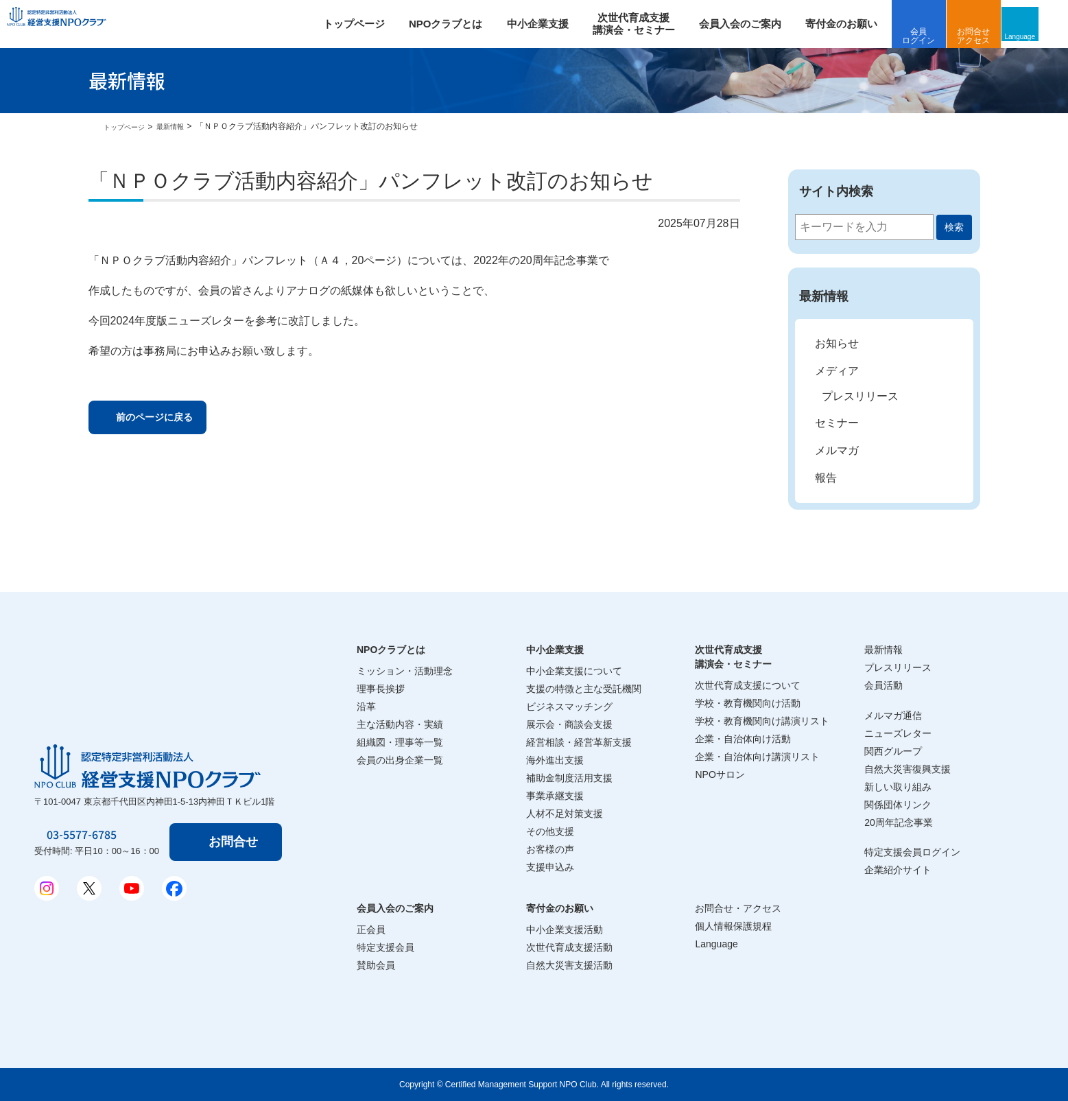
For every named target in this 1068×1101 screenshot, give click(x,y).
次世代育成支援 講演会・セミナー (651, 24)
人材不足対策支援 (564, 813)
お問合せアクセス (991, 36)
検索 (954, 227)
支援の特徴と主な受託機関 (583, 688)
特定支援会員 (385, 947)
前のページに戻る (170, 419)
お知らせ (837, 343)
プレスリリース (860, 396)
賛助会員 (376, 965)
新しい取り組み (897, 786)
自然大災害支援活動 (569, 965)
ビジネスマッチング (569, 706)
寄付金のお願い (859, 23)
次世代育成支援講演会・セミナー (733, 657)
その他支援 (550, 831)
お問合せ (236, 842)
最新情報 (181, 126)
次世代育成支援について (747, 685)
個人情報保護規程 (733, 926)
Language (1043, 35)
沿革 (366, 706)
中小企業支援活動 (564, 929)
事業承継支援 (555, 795)
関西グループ (893, 751)
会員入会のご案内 (758, 23)
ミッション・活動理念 (405, 670)
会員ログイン (937, 36)
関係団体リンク (897, 804)
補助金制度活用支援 (569, 777)
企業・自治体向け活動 (743, 738)
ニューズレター (897, 733)
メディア (837, 371)
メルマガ (837, 450)
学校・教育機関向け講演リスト (762, 720)
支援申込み (550, 867)
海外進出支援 (555, 760)
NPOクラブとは (464, 23)
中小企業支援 (555, 23)
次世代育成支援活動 (569, 947)
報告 (826, 478)
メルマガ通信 (893, 715)
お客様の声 (550, 849)
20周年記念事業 (898, 822)
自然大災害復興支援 (907, 768)
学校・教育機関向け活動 (747, 703)
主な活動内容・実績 (400, 724)
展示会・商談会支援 (569, 724)
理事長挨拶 (381, 688)
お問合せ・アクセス (738, 908)
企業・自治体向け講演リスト (757, 756)
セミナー (837, 423)
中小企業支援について (574, 670)
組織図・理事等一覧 (400, 742)
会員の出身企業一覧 (400, 760)
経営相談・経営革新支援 (579, 742)
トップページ (372, 23)
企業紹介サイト (897, 869)
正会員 (371, 929)
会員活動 (883, 685)
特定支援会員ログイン (912, 852)
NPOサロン (719, 774)
